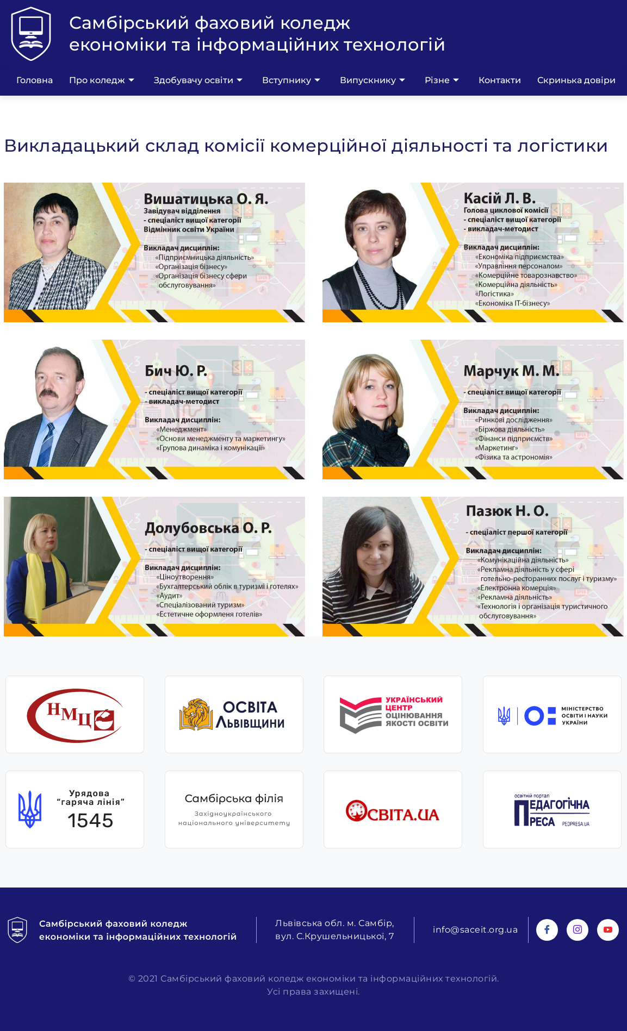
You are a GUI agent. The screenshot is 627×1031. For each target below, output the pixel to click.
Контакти (500, 80)
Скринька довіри (576, 80)
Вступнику (291, 80)
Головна (34, 80)
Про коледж (101, 80)
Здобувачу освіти (198, 80)
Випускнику (372, 80)
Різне (442, 80)
